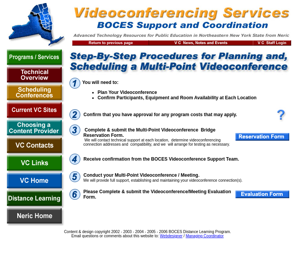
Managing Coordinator (205, 236)
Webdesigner (171, 236)
